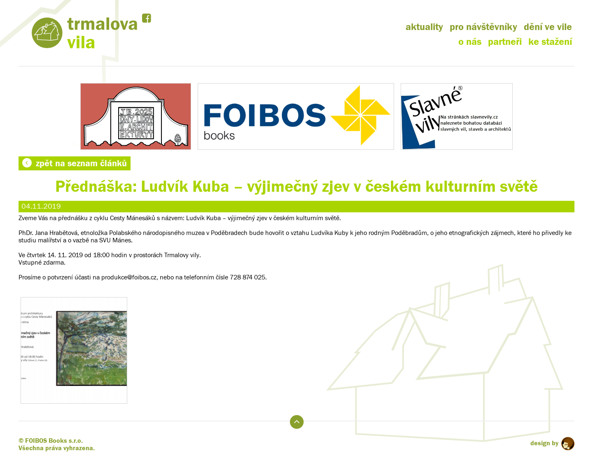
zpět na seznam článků (74, 163)
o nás (469, 41)
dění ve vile (548, 27)
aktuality (424, 27)
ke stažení (550, 41)
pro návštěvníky (483, 27)
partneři (505, 41)
